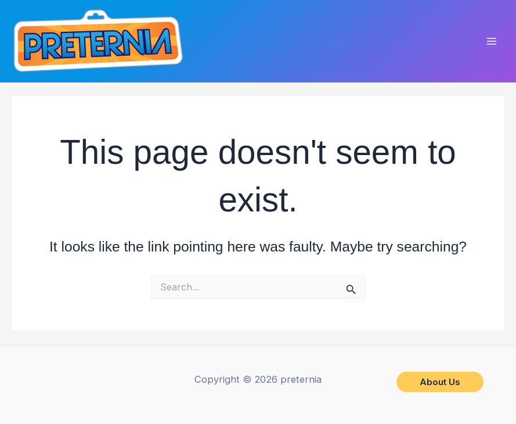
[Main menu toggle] (491, 41)
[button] (439, 382)
